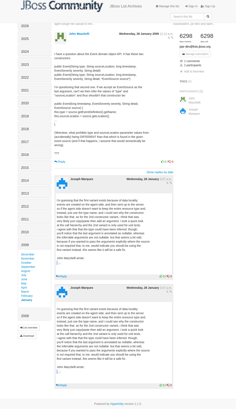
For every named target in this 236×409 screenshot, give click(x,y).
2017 (25, 142)
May (23, 283)
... (59, 263)
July (23, 275)
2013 (25, 193)
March (25, 291)
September (28, 266)
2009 (25, 245)
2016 (25, 155)
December (28, 254)
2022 (25, 77)
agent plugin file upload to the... (74, 23)
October (26, 262)
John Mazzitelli (79, 33)
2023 (25, 65)
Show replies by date (160, 172)
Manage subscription (195, 54)
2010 (25, 232)
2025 (25, 39)
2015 (25, 168)
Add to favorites (192, 71)
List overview (28, 327)
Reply (60, 161)
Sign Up (208, 6)
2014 (25, 181)
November (28, 258)
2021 (25, 90)
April (24, 287)
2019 (25, 116)
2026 (25, 26)
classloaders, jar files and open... (194, 23)
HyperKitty (117, 403)
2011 (25, 219)
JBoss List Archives (81, 6)
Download (27, 335)
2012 (25, 206)
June (24, 279)
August (25, 271)
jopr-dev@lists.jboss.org (195, 46)
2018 (25, 129)
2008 (25, 316)
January (26, 300)
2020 (25, 103)
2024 (25, 52)
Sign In (191, 6)
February (27, 295)
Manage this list (167, 6)
